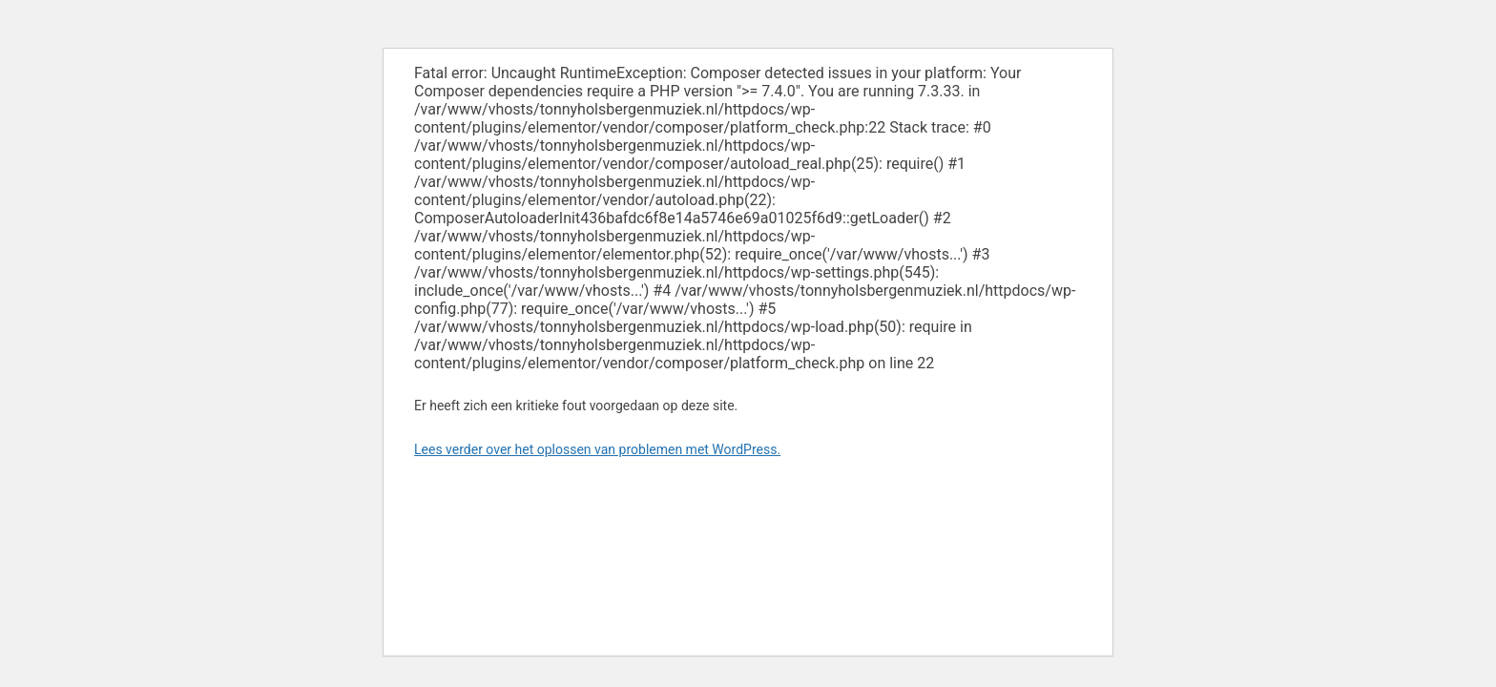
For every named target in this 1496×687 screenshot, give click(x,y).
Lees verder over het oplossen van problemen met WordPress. (597, 449)
